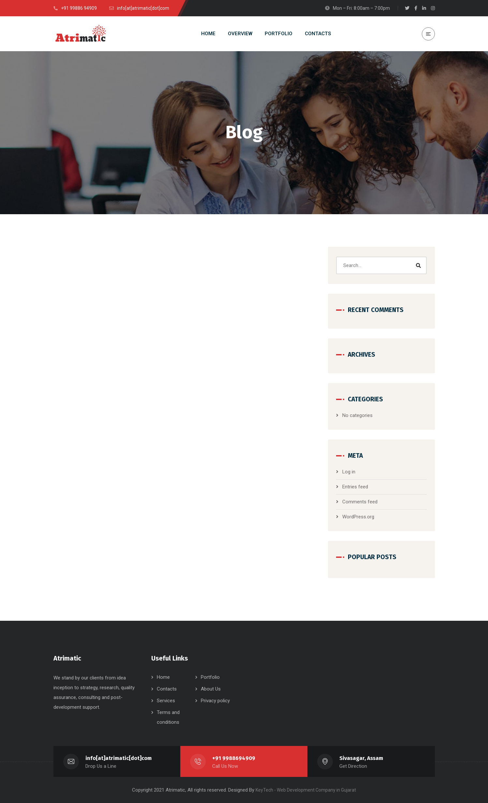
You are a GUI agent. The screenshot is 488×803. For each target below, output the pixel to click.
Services (166, 701)
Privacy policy (215, 701)
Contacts (167, 689)
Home (163, 677)
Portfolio (210, 677)
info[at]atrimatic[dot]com (118, 758)
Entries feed (355, 487)
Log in (348, 472)
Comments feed (359, 502)
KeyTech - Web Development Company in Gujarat (306, 790)
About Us (211, 689)
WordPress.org (358, 517)
